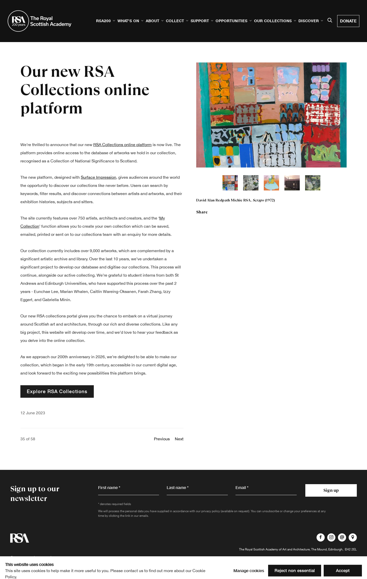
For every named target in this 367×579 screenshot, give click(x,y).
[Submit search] (329, 20)
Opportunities (231, 21)
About (152, 21)
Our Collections (273, 21)
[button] (230, 182)
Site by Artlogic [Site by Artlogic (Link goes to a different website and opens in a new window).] (80, 566)
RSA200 (103, 21)
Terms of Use (73, 557)
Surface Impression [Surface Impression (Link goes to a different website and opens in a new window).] (98, 177)
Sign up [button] (331, 490)
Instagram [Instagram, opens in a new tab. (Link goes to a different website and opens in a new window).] (331, 537)
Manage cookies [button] (339, 566)
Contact (17, 557)
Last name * (178, 487)
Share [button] (202, 212)
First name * (109, 487)
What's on (128, 21)
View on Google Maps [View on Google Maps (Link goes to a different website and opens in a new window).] (353, 537)
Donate (348, 21)
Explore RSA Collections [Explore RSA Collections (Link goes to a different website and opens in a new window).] (57, 391)
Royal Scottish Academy (39, 21)
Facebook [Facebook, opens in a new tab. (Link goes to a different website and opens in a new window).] (321, 537)
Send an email (342, 537)
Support (200, 21)
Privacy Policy (43, 557)
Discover (308, 21)
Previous (162, 438)
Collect (175, 21)
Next (179, 438)
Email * (241, 487)
